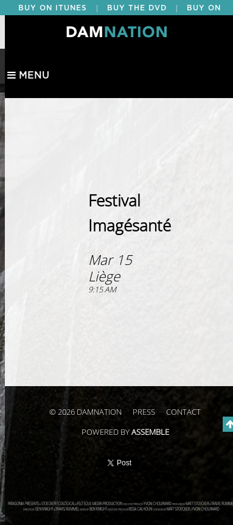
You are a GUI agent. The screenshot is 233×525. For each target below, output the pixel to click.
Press (144, 412)
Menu (28, 75)
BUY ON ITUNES (52, 8)
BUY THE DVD (137, 8)
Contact (183, 412)
